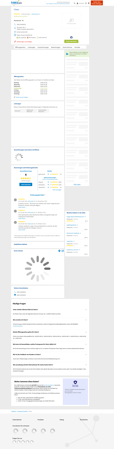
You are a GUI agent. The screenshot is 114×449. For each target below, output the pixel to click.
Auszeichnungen (43, 47)
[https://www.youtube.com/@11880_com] (31, 442)
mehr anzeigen (56, 190)
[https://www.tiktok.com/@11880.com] (23, 442)
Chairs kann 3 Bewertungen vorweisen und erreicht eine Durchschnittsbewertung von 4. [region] (36, 359)
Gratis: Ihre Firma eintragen (97, 3)
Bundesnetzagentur (49, 385)
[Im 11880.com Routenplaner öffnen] (59, 250)
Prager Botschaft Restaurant (75, 217)
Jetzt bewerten (26, 184)
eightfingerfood (71, 225)
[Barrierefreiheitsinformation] (86, 3)
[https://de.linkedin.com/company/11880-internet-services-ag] (27, 442)
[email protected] (17, 326)
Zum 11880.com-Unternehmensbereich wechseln (58, 3)
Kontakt (77, 47)
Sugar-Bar (70, 241)
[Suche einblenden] (75, 3)
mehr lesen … (22, 207)
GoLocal (30, 201)
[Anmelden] (81, 3)
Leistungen (31, 47)
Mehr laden (77, 184)
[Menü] (89, 3)
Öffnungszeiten (20, 47)
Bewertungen (55, 47)
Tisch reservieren (71, 41)
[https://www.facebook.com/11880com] (14, 442)
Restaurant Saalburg (73, 233)
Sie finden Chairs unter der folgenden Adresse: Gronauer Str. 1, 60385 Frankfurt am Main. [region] (37, 314)
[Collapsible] (86, 309)
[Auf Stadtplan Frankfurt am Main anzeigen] (63, 250)
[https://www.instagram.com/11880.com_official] (18, 442)
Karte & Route (67, 47)
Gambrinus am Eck (72, 250)
